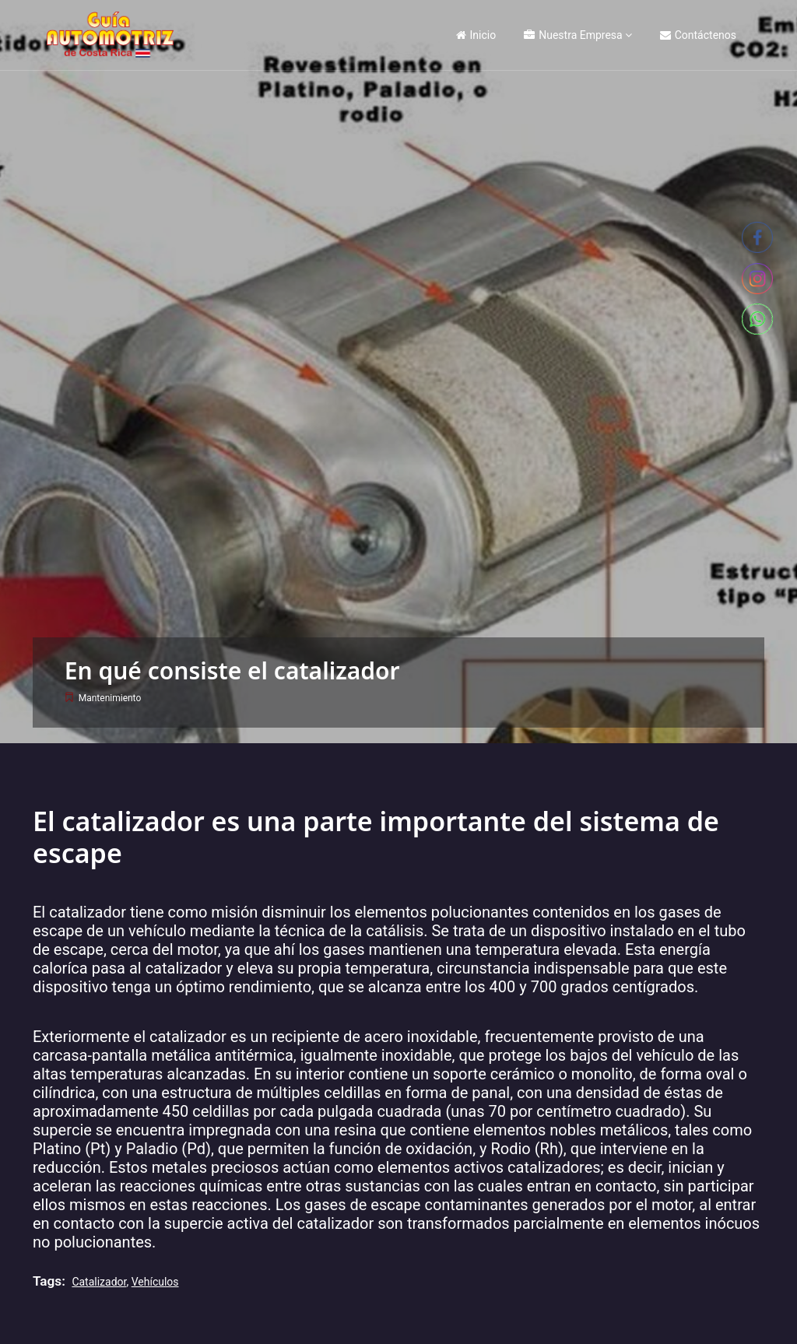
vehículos (155, 1282)
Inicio (476, 35)
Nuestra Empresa (573, 35)
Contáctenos (698, 35)
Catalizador (99, 1282)
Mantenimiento (110, 698)
